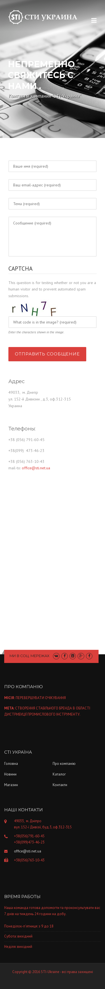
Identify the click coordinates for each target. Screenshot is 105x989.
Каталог (59, 774)
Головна (11, 763)
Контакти (60, 784)
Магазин (11, 784)
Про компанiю (64, 763)
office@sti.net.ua (36, 467)
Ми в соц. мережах (30, 655)
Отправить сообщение (47, 354)
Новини (10, 774)
